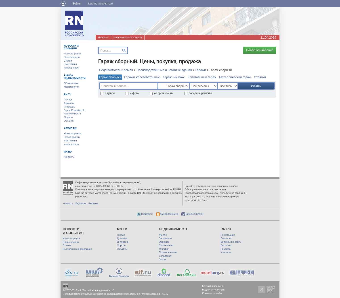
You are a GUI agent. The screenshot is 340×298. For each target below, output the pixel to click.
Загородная (165, 238)
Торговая (164, 248)
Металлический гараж (235, 77)
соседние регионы (198, 93)
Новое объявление (259, 50)
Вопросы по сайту (230, 241)
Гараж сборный (110, 77)
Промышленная (168, 252)
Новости (103, 37)
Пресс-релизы (72, 57)
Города (68, 99)
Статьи (68, 60)
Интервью (69, 106)
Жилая (163, 235)
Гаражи (200, 70)
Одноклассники (167, 214)
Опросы (68, 117)
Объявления (71, 83)
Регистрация (227, 235)
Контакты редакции (213, 286)
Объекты (69, 120)
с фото (132, 93)
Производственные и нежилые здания (164, 70)
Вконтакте (145, 214)
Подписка (81, 203)
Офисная (164, 241)
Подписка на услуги (213, 289)
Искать (256, 86)
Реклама (93, 203)
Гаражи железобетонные (142, 77)
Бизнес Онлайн (192, 214)
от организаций (161, 93)
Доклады (69, 103)
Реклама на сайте (212, 293)
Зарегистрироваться (100, 3)
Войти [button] (76, 3)
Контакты (69, 156)
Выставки (225, 245)
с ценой (107, 93)
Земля (162, 259)
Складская (165, 256)
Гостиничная (166, 245)
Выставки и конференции (77, 249)
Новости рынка (72, 53)
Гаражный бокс (174, 77)
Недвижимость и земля (127, 37)
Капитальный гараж (202, 77)
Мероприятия (71, 86)
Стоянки (260, 77)
